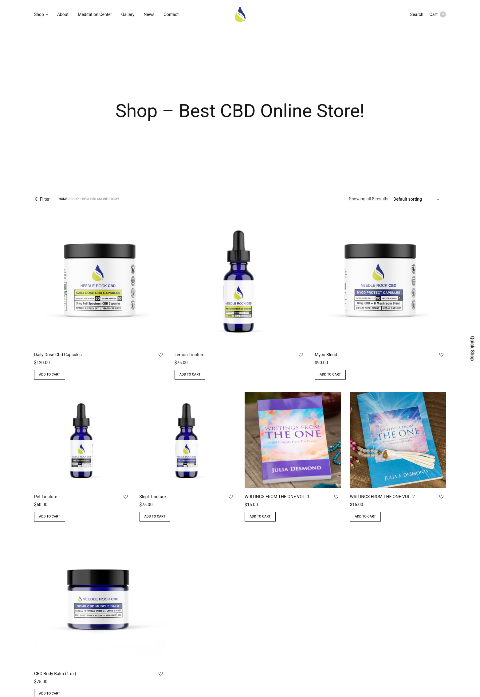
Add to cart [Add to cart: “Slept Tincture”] (155, 516)
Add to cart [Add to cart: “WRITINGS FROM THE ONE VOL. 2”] (365, 516)
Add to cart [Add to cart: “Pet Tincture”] (49, 516)
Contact (171, 14)
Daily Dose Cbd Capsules (58, 354)
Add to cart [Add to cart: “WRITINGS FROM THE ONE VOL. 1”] (260, 516)
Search (416, 14)
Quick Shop (472, 348)
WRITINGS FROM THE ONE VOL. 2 (382, 496)
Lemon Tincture (189, 354)
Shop (39, 14)
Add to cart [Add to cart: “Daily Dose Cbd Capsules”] (49, 374)
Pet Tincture (45, 496)
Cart (438, 14)
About (63, 14)
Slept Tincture (153, 496)
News (149, 14)
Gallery (128, 14)
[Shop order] (417, 199)
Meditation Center (95, 14)
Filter (41, 199)
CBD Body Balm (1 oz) (55, 673)
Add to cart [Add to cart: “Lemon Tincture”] (190, 374)
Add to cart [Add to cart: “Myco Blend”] (330, 374)
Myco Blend (326, 354)
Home (63, 199)
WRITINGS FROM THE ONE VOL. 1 (277, 496)
